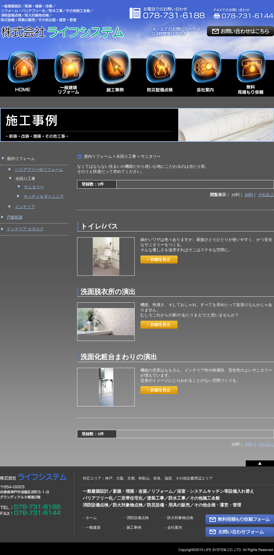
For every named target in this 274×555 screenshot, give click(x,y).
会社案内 (174, 527)
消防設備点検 (137, 518)
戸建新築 (15, 217)
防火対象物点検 (180, 518)
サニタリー (34, 187)
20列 (249, 195)
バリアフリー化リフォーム (39, 169)
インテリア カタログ (25, 229)
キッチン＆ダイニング (44, 196)
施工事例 (133, 527)
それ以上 (266, 195)
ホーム (91, 518)
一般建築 (93, 527)
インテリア (25, 207)
